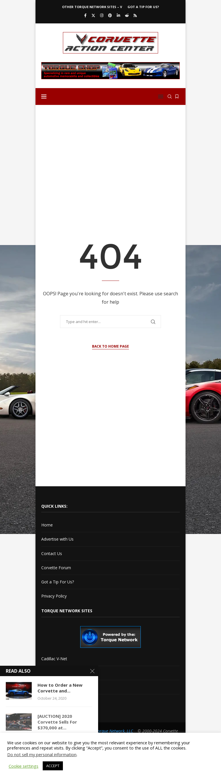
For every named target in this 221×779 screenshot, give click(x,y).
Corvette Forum (56, 567)
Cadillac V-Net (54, 658)
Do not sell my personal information (41, 754)
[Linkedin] (118, 15)
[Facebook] (85, 15)
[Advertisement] (110, 154)
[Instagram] (101, 15)
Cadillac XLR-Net (56, 673)
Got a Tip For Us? (143, 7)
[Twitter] (93, 15)
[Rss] (135, 15)
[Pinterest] (110, 15)
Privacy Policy (54, 596)
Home (47, 525)
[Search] (170, 96)
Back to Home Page (110, 346)
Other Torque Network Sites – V (92, 7)
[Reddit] (127, 15)
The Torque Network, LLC (110, 731)
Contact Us (51, 553)
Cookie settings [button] (23, 766)
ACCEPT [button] (52, 765)
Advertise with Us (57, 539)
